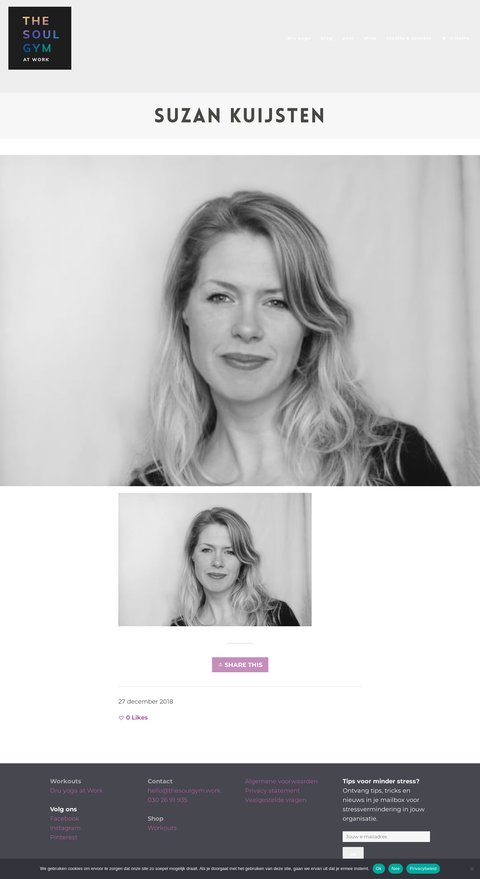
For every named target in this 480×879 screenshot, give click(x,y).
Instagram (65, 828)
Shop (155, 818)
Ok (379, 868)
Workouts (65, 781)
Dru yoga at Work (76, 790)
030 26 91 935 (167, 800)
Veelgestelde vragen (275, 800)
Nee (396, 868)
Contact (160, 781)
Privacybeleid (423, 868)
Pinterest (63, 837)
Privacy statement (272, 790)
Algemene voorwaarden (281, 781)
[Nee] (471, 868)
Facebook (64, 818)
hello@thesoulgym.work (184, 790)
